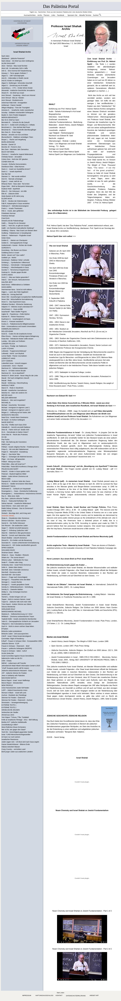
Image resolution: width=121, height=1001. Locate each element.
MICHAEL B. (6, 403)
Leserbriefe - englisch (57, 130)
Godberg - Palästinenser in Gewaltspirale (16, 233)
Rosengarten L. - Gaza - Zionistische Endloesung (19, 491)
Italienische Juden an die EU (12, 658)
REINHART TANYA (8, 486)
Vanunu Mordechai (8, 607)
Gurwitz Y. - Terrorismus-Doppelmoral (15, 270)
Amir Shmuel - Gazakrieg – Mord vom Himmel (18, 95)
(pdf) (110, 536)
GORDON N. (6, 248)
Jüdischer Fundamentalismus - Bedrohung (65, 122)
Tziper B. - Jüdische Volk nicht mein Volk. (16, 602)
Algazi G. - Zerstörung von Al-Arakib (15, 85)
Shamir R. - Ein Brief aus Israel (13, 93)
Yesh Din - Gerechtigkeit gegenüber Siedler (17, 732)
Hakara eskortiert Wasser (11, 747)
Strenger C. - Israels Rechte (12, 582)
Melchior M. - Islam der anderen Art (14, 393)
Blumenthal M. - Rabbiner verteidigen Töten (17, 137)
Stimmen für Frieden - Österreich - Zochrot (17, 700)
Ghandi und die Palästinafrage (12, 221)
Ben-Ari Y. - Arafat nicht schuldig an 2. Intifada (18, 125)
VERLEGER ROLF (8, 609)
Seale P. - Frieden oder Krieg (12, 562)
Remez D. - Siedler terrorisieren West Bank (17, 484)
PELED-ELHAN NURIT (10, 469)
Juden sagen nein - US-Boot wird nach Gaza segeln (20, 742)
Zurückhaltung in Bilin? (10, 725)
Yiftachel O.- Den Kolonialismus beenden (16, 624)
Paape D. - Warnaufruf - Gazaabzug (15, 452)
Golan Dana (6, 238)
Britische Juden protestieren (12, 631)
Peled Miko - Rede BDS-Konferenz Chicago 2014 (19, 466)
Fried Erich (5, 218)
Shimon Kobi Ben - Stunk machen (14, 521)
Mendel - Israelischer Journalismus (14, 390)
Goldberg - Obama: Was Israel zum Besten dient (19, 230)
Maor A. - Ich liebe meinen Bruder (14, 371)
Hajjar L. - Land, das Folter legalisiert (15, 292)
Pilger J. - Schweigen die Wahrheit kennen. (17, 457)
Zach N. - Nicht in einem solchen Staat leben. (18, 626)
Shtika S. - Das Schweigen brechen (14, 592)
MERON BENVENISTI (10, 117)
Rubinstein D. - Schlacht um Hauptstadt (16, 489)
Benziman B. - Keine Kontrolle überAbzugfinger (19, 130)
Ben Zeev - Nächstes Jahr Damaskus (15, 149)
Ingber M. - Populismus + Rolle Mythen (16, 314)
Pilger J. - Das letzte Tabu (11, 454)
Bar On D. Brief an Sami (10, 120)
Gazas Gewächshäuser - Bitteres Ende (16, 744)
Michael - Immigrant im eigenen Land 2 (16, 410)
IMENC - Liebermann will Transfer (14, 663)
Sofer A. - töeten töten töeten (12, 567)
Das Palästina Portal (61, 6)
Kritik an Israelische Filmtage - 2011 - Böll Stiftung (20, 720)
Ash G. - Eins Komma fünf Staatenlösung (16, 71)
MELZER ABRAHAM (9, 398)
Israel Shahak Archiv (22, 52)
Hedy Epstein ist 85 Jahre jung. (13, 196)
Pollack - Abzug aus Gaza (11, 462)
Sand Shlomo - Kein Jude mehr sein (15, 506)
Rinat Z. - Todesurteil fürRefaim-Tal (14, 501)
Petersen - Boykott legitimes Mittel (14, 474)
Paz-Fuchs (5, 439)
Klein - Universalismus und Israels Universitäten (19, 326)
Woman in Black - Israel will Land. (14, 693)
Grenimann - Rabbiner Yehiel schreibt (15, 260)
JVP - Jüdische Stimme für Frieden (14, 673)
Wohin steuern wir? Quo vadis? (13, 255)
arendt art (94, 995)
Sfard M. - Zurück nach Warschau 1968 (16, 535)
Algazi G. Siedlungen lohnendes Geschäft (17, 83)
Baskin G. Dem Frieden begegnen (14, 115)
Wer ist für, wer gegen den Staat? (14, 729)
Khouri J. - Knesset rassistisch (12, 321)
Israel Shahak (82, 758)
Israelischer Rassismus (10, 739)
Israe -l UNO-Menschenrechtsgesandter (16, 734)
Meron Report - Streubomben (12, 683)
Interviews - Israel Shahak (59, 117)
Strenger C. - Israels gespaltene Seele (15, 584)
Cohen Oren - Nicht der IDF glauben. (15, 159)
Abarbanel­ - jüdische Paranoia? (13, 58)
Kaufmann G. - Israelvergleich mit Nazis (16, 319)
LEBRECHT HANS (8, 358)
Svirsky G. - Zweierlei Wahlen (12, 589)
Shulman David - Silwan (10, 552)
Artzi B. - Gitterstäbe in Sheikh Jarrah (15, 78)
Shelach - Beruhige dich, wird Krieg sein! (16, 513)
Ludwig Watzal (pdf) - (56, 481)
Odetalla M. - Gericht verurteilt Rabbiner (16, 427)
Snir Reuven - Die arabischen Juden (15, 525)
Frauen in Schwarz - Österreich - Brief (15, 646)
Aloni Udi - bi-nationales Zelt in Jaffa (15, 68)
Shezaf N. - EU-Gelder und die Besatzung (17, 540)
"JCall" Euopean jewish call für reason (15, 668)
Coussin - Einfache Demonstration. (14, 164)
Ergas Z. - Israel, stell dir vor (12, 181)
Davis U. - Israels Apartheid (12, 171)
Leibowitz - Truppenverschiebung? (14, 351)
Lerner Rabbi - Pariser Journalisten (14, 356)
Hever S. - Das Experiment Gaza (13, 302)
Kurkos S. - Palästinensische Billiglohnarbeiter (18, 324)
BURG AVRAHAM (8, 142)
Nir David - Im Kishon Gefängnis (13, 420)
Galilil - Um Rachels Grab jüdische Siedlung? (18, 228)
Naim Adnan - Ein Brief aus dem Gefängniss (18, 61)
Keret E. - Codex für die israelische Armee (17, 334)
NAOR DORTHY (8, 422)
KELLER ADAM (7, 331)
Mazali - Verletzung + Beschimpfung (15, 383)
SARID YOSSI (7, 511)
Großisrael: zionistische (58, 119)
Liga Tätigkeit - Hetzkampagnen (61, 133)
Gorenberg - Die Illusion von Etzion (14, 250)
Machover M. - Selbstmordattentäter (15, 368)
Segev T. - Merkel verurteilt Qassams (15, 528)
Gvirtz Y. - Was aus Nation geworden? (15, 277)
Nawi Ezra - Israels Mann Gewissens (15, 417)
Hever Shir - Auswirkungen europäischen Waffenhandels (22, 297)
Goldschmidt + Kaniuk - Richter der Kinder (17, 245)
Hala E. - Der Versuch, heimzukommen (16, 280)
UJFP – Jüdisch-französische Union (14, 690)
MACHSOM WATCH (9, 678)
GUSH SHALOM (8, 653)
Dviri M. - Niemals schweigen (12, 179)
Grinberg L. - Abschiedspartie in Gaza (15, 267)
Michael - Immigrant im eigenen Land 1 (16, 407)
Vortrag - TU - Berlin (57, 146)
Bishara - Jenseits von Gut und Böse (15, 135)
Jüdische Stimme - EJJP (10, 643)
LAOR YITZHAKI (8, 348)
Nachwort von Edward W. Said (61, 136)
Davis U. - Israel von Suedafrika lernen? (16, 169)
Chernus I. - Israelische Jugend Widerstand (17, 154)
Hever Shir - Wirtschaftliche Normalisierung (17, 299)
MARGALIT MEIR (8, 385)
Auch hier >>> (65, 497)
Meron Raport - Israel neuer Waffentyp (16, 680)
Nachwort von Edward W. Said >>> (61, 396)
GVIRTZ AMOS (7, 275)
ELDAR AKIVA (7, 198)
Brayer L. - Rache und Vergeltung (14, 139)
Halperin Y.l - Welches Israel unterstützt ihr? (17, 307)
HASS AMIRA (7, 287)
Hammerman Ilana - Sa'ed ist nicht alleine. (17, 289)
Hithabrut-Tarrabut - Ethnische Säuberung (17, 304)
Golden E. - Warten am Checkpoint (14, 240)
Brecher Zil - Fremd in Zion (11, 147)
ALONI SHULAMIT (8, 63)
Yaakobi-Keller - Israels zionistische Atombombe (19, 619)
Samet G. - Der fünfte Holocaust (13, 523)
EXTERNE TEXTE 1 (9, 705)
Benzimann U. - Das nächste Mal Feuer (16, 127)
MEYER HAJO (7, 395)
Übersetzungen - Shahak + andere (62, 141)
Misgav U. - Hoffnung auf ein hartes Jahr (16, 412)
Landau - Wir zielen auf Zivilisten (13, 341)
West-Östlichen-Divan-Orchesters (14, 727)
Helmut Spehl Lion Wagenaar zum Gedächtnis (67, 154)
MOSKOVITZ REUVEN (10, 415)
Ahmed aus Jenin (8, 715)
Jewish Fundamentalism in (62, 657)
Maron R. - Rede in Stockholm (12, 388)
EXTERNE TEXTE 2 (9, 707)
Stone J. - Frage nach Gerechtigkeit (14, 577)
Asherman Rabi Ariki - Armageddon (14, 103)
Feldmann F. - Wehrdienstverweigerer (15, 206)
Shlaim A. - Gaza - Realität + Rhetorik (15, 555)
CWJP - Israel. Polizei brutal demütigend (16, 636)
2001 (79, 43)
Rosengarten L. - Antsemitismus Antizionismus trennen (21, 493)
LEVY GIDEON (7, 361)
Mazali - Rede (7, 380)
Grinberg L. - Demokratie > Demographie (16, 265)
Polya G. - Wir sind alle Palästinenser (15, 449)
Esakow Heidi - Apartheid (11, 189)
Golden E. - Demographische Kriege (15, 243)
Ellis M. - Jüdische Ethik (10, 194)
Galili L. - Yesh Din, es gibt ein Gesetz (15, 226)
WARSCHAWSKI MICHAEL (12, 611)
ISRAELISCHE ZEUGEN (11, 710)
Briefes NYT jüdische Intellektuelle (14, 722)
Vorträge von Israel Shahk (59, 149)
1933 (59, 43)
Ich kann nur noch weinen (11, 737)
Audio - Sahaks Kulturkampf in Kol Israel (65, 111)
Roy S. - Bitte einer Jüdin (11, 496)
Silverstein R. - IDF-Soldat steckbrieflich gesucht (19, 545)
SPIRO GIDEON (8, 548)
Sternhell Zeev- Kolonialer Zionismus (15, 570)
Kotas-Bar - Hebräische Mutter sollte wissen (17, 339)
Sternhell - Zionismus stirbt (11, 572)
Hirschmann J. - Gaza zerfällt (12, 309)
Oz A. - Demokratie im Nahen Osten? (15, 432)
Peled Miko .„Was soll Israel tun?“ (14, 464)
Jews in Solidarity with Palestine (13, 675)
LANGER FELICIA (8, 344)
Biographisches (55, 114)
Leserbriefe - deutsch (57, 128)
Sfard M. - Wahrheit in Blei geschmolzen (16, 533)
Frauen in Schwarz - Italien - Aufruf (14, 651)
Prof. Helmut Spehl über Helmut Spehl (64, 152)
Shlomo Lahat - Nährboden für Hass (15, 560)
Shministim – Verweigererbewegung (15, 702)
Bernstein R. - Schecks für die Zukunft (15, 122)
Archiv (66, 28)
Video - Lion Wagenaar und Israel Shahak (65, 144)
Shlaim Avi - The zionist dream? (13, 557)
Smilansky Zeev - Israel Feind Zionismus (16, 565)
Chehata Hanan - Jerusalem (12, 157)
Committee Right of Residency (13, 639)
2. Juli (74, 43)
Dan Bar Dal (6, 174)
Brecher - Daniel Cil (9, 144)
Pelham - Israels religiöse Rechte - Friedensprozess (20, 447)
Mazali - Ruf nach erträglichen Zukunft (15, 378)
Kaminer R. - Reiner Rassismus (13, 316)
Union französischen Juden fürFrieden (15, 688)
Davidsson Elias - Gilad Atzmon (13, 167)
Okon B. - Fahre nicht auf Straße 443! (15, 430)
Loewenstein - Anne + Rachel (12, 366)
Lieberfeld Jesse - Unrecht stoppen (14, 363)
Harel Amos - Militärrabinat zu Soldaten (16, 285)
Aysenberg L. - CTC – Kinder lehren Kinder (17, 88)
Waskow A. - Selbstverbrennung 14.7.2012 (17, 614)
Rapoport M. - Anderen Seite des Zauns (16, 481)
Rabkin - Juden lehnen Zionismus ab (15, 476)
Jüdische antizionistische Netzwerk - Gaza (17, 670)
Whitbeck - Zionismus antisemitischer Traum (18, 616)
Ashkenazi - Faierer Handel (11, 105)
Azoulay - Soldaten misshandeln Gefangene (17, 112)
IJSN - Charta (6, 661)
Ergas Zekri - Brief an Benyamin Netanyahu (17, 186)
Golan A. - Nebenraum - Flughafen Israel (16, 235)
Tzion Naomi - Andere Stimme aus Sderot (17, 604)
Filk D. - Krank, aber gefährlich (13, 211)
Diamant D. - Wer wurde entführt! (14, 176)
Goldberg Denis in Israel (10, 253)
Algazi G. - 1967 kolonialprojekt (13, 76)
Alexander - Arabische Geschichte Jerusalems (18, 90)
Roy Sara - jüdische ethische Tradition (15, 498)
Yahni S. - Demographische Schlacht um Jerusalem (20, 621)
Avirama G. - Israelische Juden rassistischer (18, 110)
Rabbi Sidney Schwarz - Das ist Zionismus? (17, 508)
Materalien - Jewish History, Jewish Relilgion (66, 125)
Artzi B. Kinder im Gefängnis (12, 80)
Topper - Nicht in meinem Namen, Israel (16, 599)
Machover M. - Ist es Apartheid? (13, 373)
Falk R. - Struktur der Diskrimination (14, 201)
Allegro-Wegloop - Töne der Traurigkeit (16, 108)
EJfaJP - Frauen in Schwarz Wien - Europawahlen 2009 (22, 641)
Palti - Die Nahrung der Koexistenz (14, 442)
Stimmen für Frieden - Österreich (13, 698)
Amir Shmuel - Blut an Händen (13, 98)
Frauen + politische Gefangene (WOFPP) (17, 648)
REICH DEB (6, 479)
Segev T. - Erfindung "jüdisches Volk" (15, 530)
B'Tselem (5, 629)
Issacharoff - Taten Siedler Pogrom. (14, 312)
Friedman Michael (8, 216)
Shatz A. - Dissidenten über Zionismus (15, 518)
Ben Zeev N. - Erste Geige (11, 132)
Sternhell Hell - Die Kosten (11, 575)
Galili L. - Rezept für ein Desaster (14, 223)
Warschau (65, 43)
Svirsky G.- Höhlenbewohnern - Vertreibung (17, 587)
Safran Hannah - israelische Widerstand (16, 503)
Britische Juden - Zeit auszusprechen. (15, 634)
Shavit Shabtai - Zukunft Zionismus (14, 538)
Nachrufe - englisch (56, 138)
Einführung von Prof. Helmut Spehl (62, 109)
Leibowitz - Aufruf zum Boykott (13, 353)
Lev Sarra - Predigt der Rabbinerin (14, 346)
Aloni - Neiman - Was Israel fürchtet (14, 66)
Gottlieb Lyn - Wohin (9, 257)
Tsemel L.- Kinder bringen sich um (14, 597)
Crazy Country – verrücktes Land (13, 749)
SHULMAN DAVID (8, 550)
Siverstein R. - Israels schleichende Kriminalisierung (20, 543)
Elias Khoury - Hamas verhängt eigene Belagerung (20, 336)
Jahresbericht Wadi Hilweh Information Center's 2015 (21, 666)
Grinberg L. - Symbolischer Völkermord (16, 262)
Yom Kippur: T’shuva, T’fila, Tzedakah (15, 717)
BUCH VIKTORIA (8, 152)
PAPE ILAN (6, 444)
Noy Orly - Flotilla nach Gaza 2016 (14, 425)
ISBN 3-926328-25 (71, 653)
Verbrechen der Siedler (10, 712)
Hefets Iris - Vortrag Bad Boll (12, 294)
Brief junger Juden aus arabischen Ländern (17, 752)
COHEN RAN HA (8, 162)
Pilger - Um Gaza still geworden (13, 459)
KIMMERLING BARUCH (10, 329)
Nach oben (5, 56)
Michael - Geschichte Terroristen (13, 405)
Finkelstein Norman (9, 213)
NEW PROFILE (7, 685)
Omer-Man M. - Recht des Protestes (15, 434)
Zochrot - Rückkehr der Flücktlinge (14, 695)
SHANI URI (6, 594)
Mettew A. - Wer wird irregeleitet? (14, 400)
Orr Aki (4, 437)
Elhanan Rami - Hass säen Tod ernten (15, 184)
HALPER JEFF (7, 282)
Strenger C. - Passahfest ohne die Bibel (16, 580)
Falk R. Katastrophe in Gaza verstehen (16, 203)
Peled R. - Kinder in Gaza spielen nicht (16, 471)
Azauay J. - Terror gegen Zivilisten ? (15, 73)
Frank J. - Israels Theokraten (12, 208)
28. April (53, 43)
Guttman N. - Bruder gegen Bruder (14, 272)
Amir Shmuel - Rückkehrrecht (12, 100)
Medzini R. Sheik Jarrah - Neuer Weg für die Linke (20, 375)
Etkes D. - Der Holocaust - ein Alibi (14, 191)
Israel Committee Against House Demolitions (18, 656)
